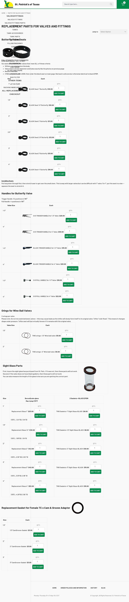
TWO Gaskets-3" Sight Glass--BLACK (94, 474)
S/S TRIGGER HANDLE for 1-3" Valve (78, 220)
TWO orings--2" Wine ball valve (75, 358)
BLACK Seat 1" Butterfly (70, 93)
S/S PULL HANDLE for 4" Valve (76, 300)
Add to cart (92, 97)
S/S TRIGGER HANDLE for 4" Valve (77, 236)
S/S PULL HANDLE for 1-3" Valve (77, 284)
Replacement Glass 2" (51, 455)
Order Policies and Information (73, 588)
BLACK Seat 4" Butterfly (70, 174)
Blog (103, 588)
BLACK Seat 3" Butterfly (70, 158)
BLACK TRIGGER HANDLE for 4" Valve (79, 268)
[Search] (88, 4)
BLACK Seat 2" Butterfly (70, 125)
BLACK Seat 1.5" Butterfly (71, 109)
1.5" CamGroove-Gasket (51, 537)
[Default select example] (112, 33)
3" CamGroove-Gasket (50, 569)
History (94, 588)
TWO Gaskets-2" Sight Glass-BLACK (94, 455)
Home (54, 588)
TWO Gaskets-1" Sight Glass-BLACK (93, 418)
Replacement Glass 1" (51, 418)
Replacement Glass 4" (51, 493)
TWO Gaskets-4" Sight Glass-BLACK (94, 492)
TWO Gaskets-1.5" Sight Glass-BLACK (94, 436)
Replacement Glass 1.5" (50, 436)
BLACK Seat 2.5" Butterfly (71, 141)
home (36, 14)
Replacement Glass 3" (51, 474)
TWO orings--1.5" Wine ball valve (76, 342)
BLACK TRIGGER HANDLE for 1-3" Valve (79, 252)
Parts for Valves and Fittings (51, 14)
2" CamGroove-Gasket (50, 553)
